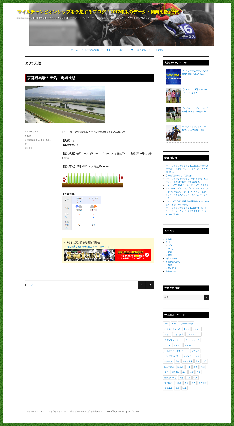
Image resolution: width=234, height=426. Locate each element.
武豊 (188, 377)
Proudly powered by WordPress (123, 411)
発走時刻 (168, 383)
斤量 (199, 372)
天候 (38, 140)
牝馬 (196, 377)
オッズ (186, 329)
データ (167, 345)
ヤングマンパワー (172, 356)
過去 (194, 383)
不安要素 (168, 361)
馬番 (177, 388)
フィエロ (177, 345)
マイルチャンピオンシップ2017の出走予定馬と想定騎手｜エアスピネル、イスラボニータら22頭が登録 (187, 169)
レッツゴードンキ (191, 356)
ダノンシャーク (192, 340)
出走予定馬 (169, 367)
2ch (170, 245)
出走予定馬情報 (90, 49)
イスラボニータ (186, 323)
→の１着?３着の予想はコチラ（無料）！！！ (89, 246)
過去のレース (144, 49)
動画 (196, 367)
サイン (171, 248)
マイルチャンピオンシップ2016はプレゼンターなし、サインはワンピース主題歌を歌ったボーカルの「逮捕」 (187, 211)
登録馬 (178, 383)
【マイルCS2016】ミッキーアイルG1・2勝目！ (187, 185)
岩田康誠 (175, 372)
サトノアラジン (193, 334)
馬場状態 (168, 388)
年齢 (184, 372)
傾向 (205, 361)
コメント (29, 148)
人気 (198, 361)
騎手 (170, 255)
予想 (108, 49)
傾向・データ (125, 49)
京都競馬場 (30, 140)
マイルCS (188, 345)
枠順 (170, 265)
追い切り (172, 268)
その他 (159, 49)
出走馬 (180, 367)
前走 (188, 367)
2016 (174, 323)
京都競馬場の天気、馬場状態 (51, 78)
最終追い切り (170, 377)
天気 (43, 140)
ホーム (74, 49)
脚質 (186, 383)
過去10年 (203, 383)
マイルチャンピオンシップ (176, 350)
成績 (192, 372)
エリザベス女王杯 (172, 329)
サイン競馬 (178, 334)
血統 (170, 252)
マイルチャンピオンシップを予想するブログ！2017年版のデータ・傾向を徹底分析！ (101, 11)
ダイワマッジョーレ (173, 340)
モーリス (195, 350)
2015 (166, 323)
